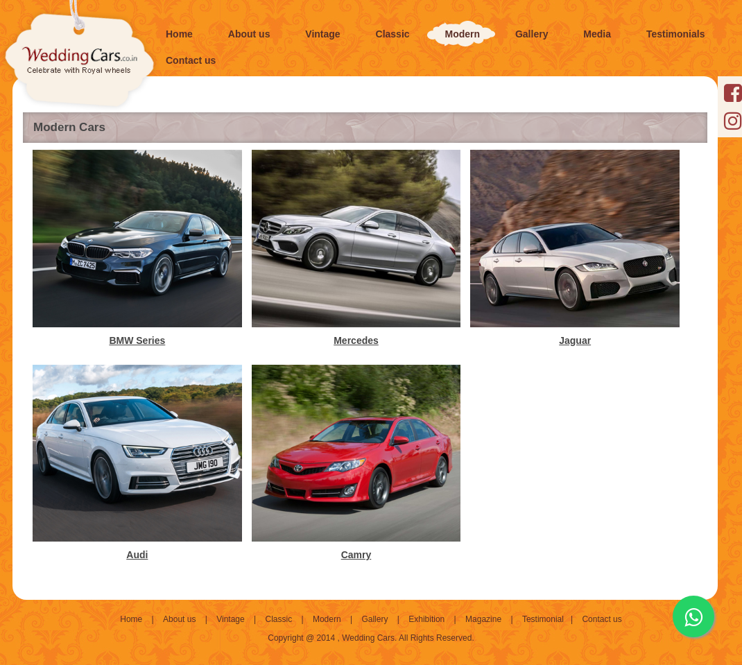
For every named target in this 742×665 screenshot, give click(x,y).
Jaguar (575, 340)
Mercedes (356, 340)
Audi (137, 554)
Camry (356, 554)
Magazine (483, 619)
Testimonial (543, 619)
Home (131, 619)
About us (179, 619)
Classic (278, 619)
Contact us (601, 619)
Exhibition (426, 619)
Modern (327, 619)
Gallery (374, 619)
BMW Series (137, 340)
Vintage (230, 619)
